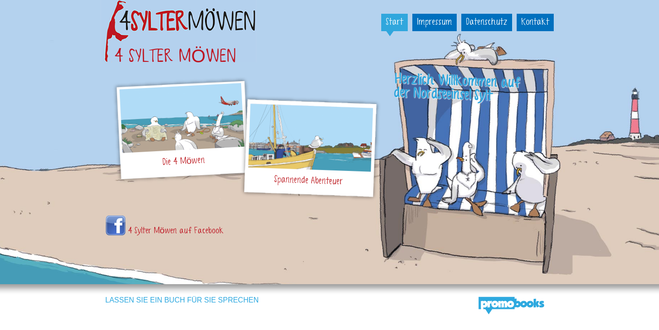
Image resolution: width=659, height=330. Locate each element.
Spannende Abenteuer (308, 180)
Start (394, 22)
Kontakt (535, 22)
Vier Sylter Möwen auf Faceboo (115, 225)
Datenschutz (487, 22)
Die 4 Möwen (183, 161)
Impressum (434, 22)
